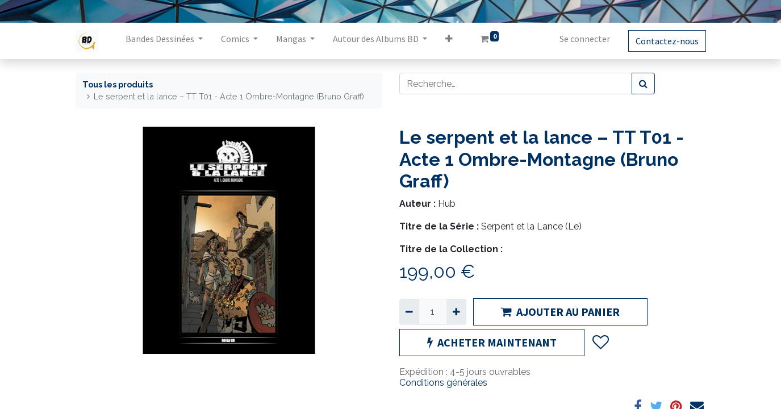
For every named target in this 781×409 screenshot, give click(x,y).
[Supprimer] (409, 312)
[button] (449, 41)
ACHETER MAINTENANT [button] (492, 342)
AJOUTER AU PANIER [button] (560, 311)
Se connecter (584, 38)
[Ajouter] (456, 312)
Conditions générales (443, 382)
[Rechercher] (643, 83)
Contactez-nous (667, 41)
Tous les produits (117, 84)
